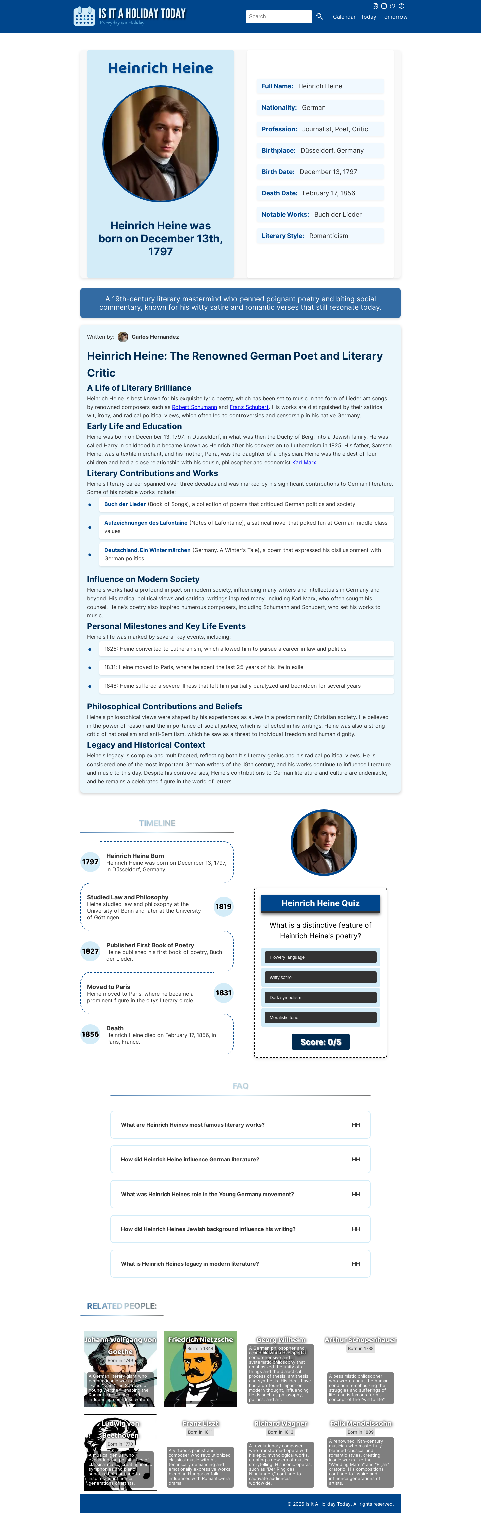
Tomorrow (394, 16)
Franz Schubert (249, 407)
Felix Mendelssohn (361, 1424)
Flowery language (287, 957)
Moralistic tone (284, 1017)
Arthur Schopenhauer (361, 1340)
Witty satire (281, 977)
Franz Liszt (200, 1424)
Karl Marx (304, 462)
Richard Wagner (280, 1424)
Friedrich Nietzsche (200, 1340)
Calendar (344, 16)
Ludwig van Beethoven (120, 1430)
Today (368, 16)
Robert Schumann (194, 407)
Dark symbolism (285, 997)
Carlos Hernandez (155, 336)
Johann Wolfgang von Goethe (120, 1346)
